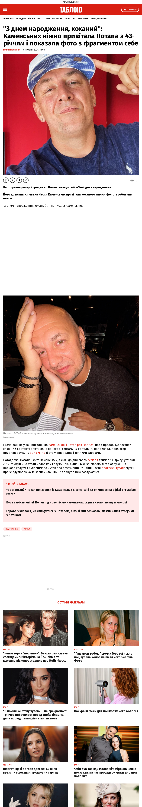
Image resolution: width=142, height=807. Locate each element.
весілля (92, 460)
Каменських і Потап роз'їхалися (71, 445)
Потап (27, 529)
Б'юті (40, 18)
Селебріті (8, 18)
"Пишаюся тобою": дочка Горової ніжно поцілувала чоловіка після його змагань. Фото (103, 657)
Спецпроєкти (98, 18)
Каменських (11, 529)
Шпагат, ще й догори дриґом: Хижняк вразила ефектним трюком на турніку (30, 770)
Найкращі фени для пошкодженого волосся (106, 711)
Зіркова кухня (54, 18)
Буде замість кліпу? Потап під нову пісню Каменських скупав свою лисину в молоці (66, 502)
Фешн (31, 18)
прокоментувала (114, 468)
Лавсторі (70, 18)
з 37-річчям (37, 453)
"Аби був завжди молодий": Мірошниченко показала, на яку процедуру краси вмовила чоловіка (105, 772)
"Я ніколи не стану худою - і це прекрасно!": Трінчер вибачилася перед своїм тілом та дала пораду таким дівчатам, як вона (35, 714)
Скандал (21, 18)
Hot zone (83, 18)
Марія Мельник (12, 49)
